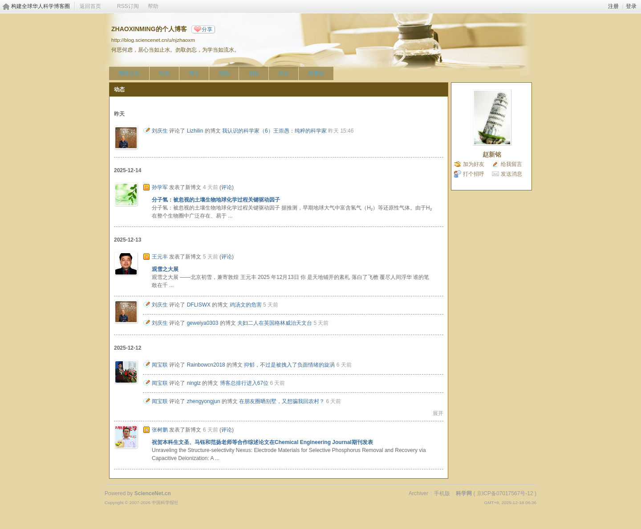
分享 (207, 29)
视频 (224, 73)
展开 (438, 413)
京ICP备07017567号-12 (505, 493)
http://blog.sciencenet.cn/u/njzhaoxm (153, 40)
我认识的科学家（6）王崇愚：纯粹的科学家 (274, 131)
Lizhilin (195, 131)
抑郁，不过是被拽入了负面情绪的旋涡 (289, 365)
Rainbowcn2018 (206, 365)
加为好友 (473, 164)
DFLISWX (199, 305)
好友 (283, 73)
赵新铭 (492, 154)
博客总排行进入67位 (244, 383)
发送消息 (511, 174)
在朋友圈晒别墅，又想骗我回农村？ (282, 401)
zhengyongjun (203, 401)
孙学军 (160, 187)
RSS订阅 (128, 6)
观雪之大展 (165, 269)
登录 (631, 6)
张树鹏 (160, 430)
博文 (194, 73)
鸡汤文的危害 (246, 305)
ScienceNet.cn (152, 493)
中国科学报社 (165, 502)
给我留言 (511, 164)
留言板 (316, 73)
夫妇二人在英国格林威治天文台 (274, 323)
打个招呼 (473, 174)
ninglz (194, 383)
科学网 (464, 493)
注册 (613, 6)
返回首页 (90, 6)
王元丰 (160, 257)
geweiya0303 (203, 323)
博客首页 (129, 73)
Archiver (418, 493)
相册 (253, 73)
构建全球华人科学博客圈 (40, 6)
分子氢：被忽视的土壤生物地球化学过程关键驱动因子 (216, 200)
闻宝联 (160, 365)
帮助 (153, 6)
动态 (164, 73)
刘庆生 (160, 131)
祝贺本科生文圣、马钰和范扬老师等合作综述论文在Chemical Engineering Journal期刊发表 (262, 442)
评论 (226, 187)
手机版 (442, 493)
